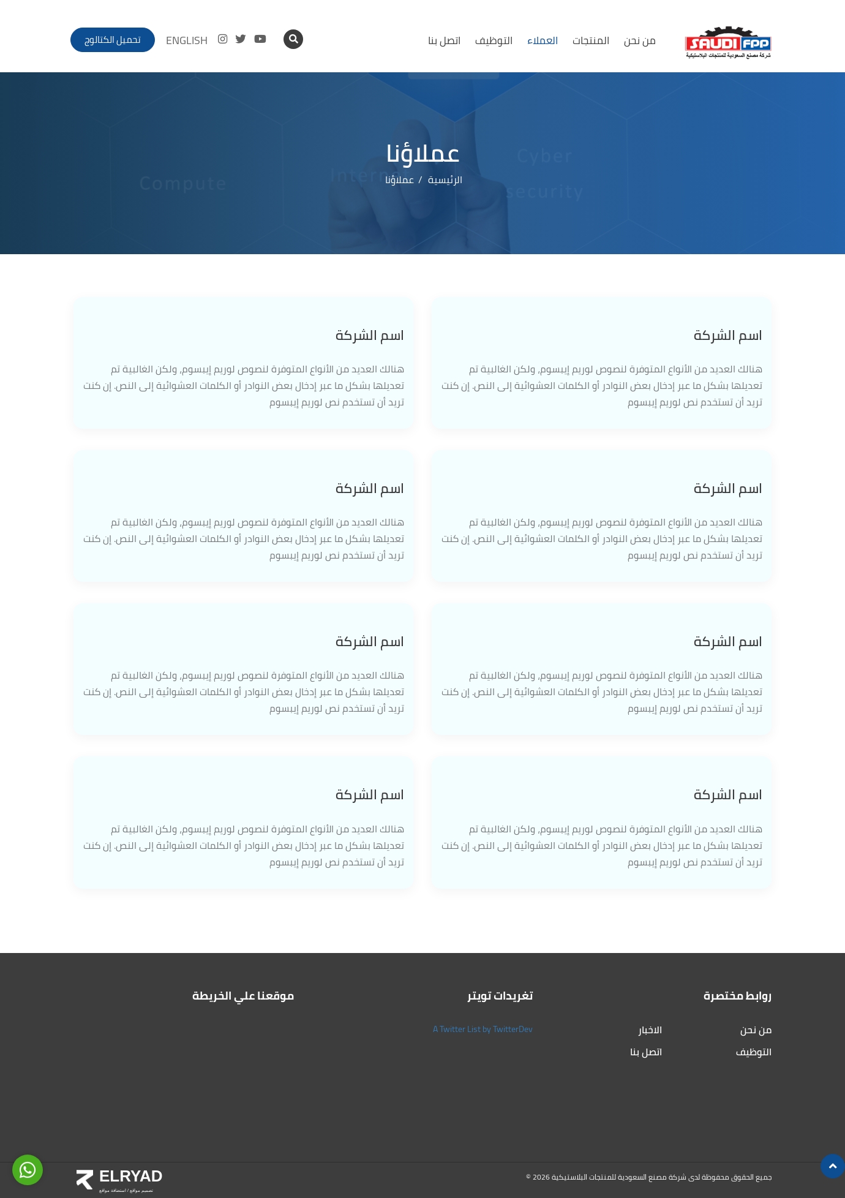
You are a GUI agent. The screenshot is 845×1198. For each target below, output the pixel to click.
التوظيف (494, 40)
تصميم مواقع (141, 1190)
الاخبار (650, 1030)
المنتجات (591, 40)
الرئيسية (445, 180)
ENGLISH (187, 40)
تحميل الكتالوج (113, 39)
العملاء (542, 40)
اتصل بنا (444, 40)
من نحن (640, 40)
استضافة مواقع (112, 1190)
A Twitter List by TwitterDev (483, 1029)
